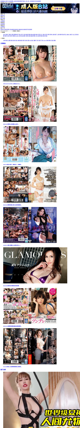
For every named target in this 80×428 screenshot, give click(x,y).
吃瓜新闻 (30, 29)
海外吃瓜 (16, 29)
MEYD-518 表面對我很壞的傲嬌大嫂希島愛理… (12, 326)
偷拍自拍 (21, 29)
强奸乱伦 (3, 15)
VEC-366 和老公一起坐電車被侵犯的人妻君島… (12, 366)
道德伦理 (25, 29)
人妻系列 (3, 21)
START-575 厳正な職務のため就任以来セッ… (12, 245)
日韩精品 (3, 26)
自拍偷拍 (3, 23)
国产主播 (3, 18)
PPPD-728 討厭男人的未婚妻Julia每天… (11, 124)
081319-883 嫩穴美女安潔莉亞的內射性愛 (11, 285)
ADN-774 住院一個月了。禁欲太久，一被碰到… (12, 164)
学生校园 (12, 29)
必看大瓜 (3, 29)
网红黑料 (7, 29)
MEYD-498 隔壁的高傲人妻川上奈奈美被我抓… (12, 204)
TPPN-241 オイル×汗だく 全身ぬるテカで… (11, 83)
